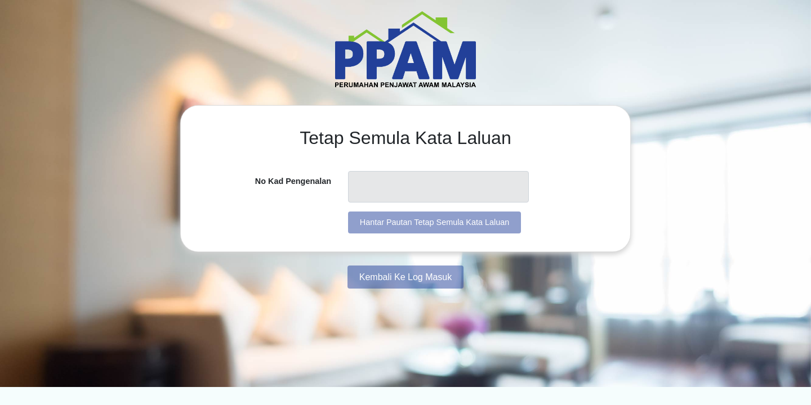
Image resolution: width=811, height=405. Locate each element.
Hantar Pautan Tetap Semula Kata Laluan (434, 222)
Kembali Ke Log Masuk (405, 277)
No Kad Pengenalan (293, 181)
